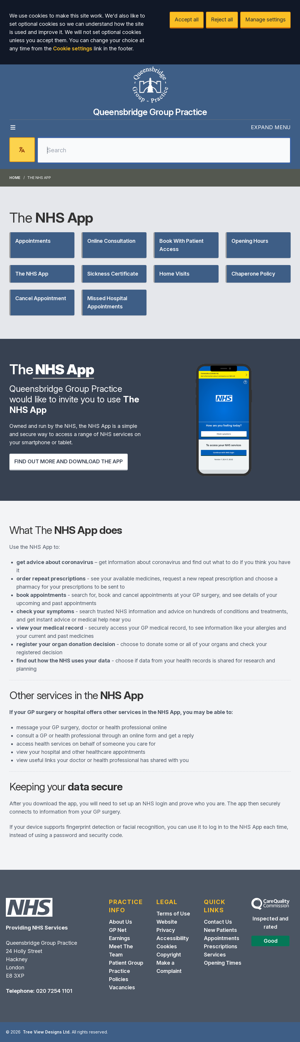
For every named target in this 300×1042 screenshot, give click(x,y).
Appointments (221, 938)
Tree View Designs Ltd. (47, 1031)
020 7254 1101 (54, 991)
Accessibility (172, 938)
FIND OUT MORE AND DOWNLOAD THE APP (68, 461)
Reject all (222, 19)
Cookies (166, 946)
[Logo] (150, 85)
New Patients (220, 930)
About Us (120, 922)
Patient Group (126, 963)
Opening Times (222, 963)
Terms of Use (173, 914)
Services (215, 955)
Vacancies (122, 987)
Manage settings (265, 19)
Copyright (168, 955)
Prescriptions (220, 946)
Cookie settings (72, 48)
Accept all (187, 19)
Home (14, 177)
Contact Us (218, 922)
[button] (41, 245)
